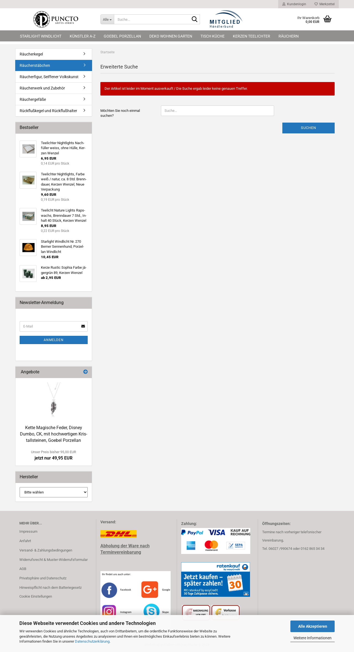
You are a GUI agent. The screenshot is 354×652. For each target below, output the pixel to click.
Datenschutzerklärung (92, 641)
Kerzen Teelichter (251, 36)
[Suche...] (107, 19)
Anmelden (54, 340)
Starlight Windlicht (40, 36)
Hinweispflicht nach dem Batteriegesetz (50, 587)
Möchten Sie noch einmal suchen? (120, 113)
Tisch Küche (213, 36)
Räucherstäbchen (35, 65)
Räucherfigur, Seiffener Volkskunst (49, 77)
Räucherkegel (31, 54)
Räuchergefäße (33, 99)
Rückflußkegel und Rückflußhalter (48, 111)
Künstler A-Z (82, 36)
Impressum (28, 531)
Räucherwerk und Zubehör (42, 88)
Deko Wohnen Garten (170, 36)
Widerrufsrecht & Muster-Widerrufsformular (53, 560)
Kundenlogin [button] (294, 4)
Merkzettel (324, 4)
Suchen (308, 128)
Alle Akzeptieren (312, 626)
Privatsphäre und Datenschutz (42, 578)
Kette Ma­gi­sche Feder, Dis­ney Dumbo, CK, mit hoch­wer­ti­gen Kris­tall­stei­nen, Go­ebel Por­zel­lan (53, 434)
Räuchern (288, 36)
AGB (22, 569)
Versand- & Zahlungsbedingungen (45, 550)
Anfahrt (25, 541)
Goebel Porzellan (122, 36)
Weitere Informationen (312, 638)
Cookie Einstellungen (35, 596)
